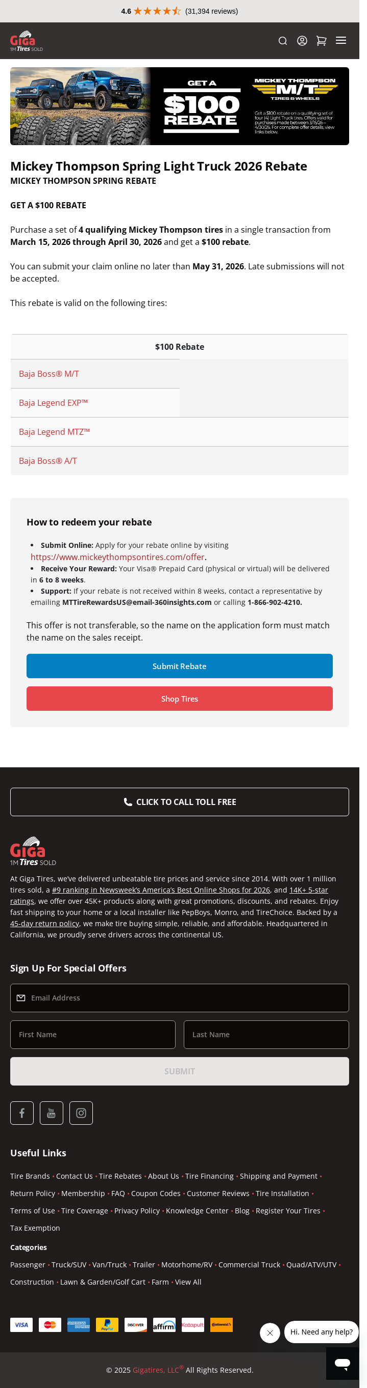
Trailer (144, 1264)
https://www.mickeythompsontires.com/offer (118, 557)
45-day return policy (44, 923)
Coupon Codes (156, 1193)
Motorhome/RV (186, 1264)
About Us (163, 1176)
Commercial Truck (249, 1264)
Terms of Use (32, 1210)
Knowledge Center (197, 1210)
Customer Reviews (218, 1193)
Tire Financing (209, 1176)
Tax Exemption (35, 1228)
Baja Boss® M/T (49, 373)
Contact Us (74, 1176)
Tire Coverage (84, 1210)
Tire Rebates (120, 1176)
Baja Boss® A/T (48, 460)
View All (188, 1282)
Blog (242, 1210)
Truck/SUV (69, 1264)
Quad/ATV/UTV (311, 1264)
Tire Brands (30, 1176)
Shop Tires (180, 698)
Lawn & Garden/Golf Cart (102, 1282)
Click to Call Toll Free (186, 802)
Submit (179, 1071)
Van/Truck (109, 1264)
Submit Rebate (179, 666)
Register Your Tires (288, 1210)
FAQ (118, 1193)
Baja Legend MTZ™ (54, 431)
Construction (32, 1282)
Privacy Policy (137, 1210)
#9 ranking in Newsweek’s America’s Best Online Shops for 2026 (161, 890)
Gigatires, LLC (158, 1370)
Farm (160, 1282)
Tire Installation (282, 1193)
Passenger (27, 1264)
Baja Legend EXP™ (53, 402)
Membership (83, 1193)
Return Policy (32, 1193)
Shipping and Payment (278, 1176)
